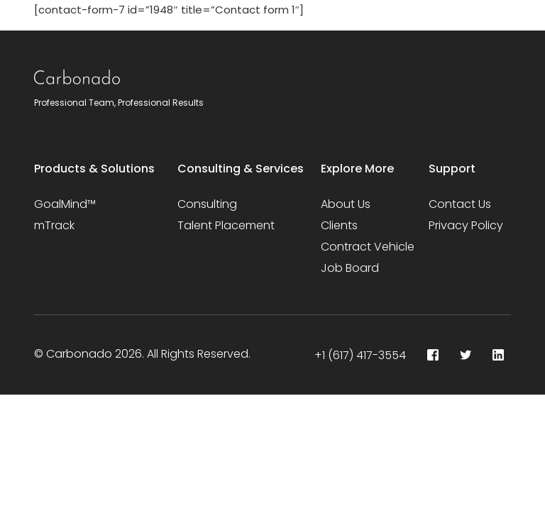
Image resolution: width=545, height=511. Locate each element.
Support (452, 168)
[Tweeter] (465, 355)
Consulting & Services (240, 168)
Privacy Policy (466, 225)
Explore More (357, 168)
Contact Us (460, 204)
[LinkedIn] (498, 355)
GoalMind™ (65, 204)
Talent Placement (226, 225)
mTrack (54, 225)
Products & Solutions (94, 168)
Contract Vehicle (367, 246)
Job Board (350, 268)
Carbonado (79, 354)
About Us (345, 204)
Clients (339, 225)
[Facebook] (433, 355)
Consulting (207, 204)
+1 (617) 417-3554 (360, 355)
